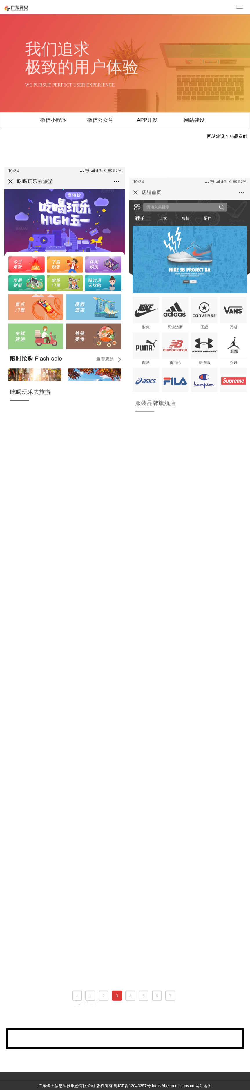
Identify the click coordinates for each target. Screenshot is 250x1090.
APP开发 (105, 120)
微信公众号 (58, 120)
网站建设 (152, 120)
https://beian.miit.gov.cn (173, 1085)
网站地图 (203, 1085)
